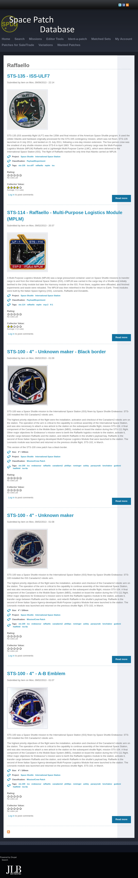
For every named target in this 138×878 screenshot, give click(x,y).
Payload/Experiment (36, 161)
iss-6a (25, 468)
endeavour (36, 466)
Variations (45, 45)
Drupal (13, 857)
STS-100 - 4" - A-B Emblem (36, 673)
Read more (122, 199)
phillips (67, 466)
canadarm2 (57, 466)
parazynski (96, 466)
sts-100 (22, 466)
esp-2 (45, 305)
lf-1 (51, 305)
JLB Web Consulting (13, 869)
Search (20, 39)
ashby (86, 466)
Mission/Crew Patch (36, 461)
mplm (47, 165)
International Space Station (48, 157)
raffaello (39, 165)
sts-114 (22, 305)
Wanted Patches (68, 45)
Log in (11, 194)
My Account (123, 39)
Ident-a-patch (77, 39)
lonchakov (107, 466)
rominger (77, 466)
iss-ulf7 (30, 165)
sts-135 (22, 165)
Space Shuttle (27, 157)
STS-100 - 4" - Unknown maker (40, 515)
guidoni (117, 466)
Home (6, 39)
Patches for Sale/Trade (18, 45)
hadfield (16, 468)
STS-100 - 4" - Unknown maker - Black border (56, 351)
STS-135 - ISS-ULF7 (28, 76)
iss (53, 165)
